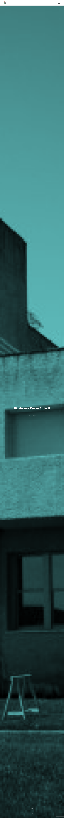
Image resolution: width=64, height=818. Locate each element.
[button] (59, 3)
